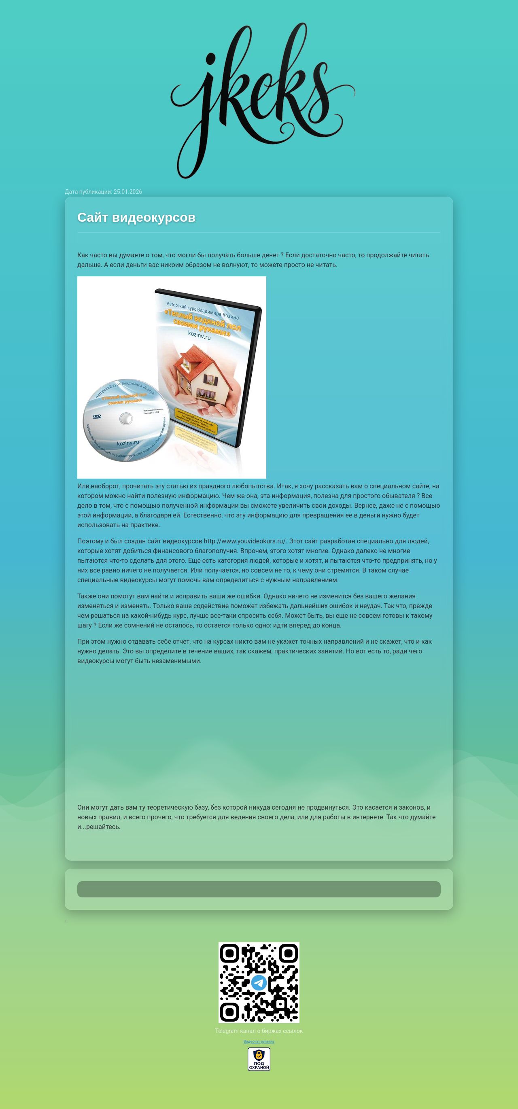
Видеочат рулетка (259, 1041)
